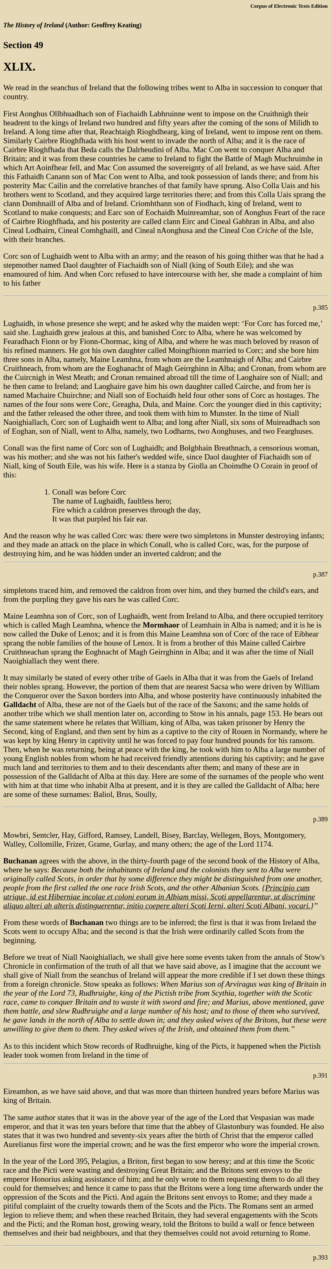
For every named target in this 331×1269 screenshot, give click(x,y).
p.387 (320, 574)
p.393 (320, 1257)
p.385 (320, 307)
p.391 (320, 1075)
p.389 (320, 819)
